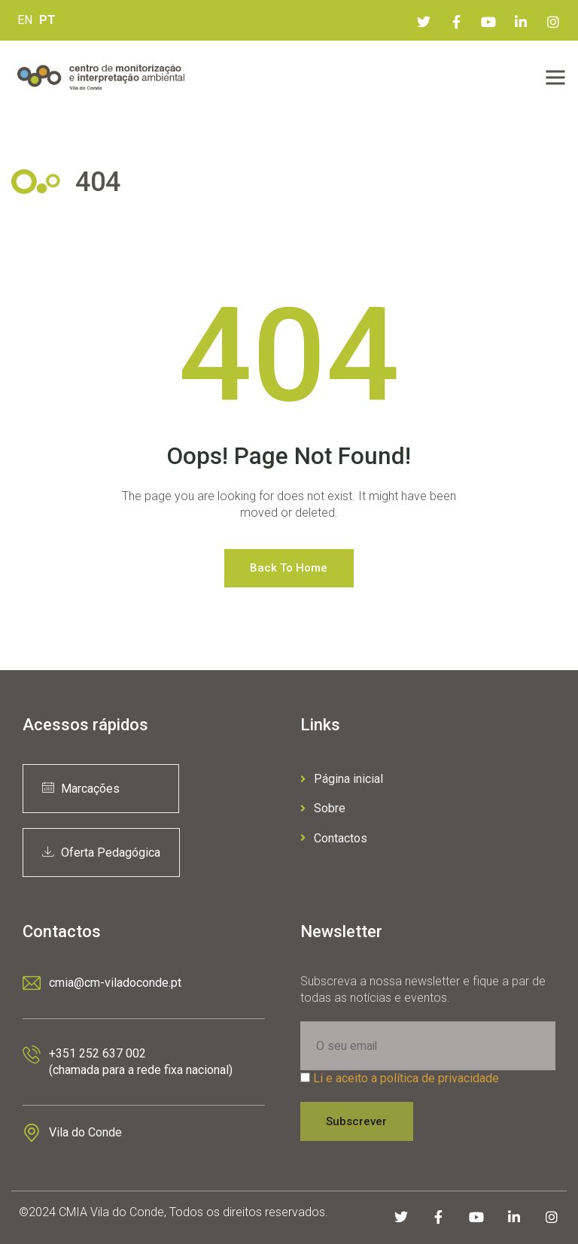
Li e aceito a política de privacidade (406, 1078)
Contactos (333, 838)
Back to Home (288, 568)
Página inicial (341, 779)
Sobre (322, 808)
